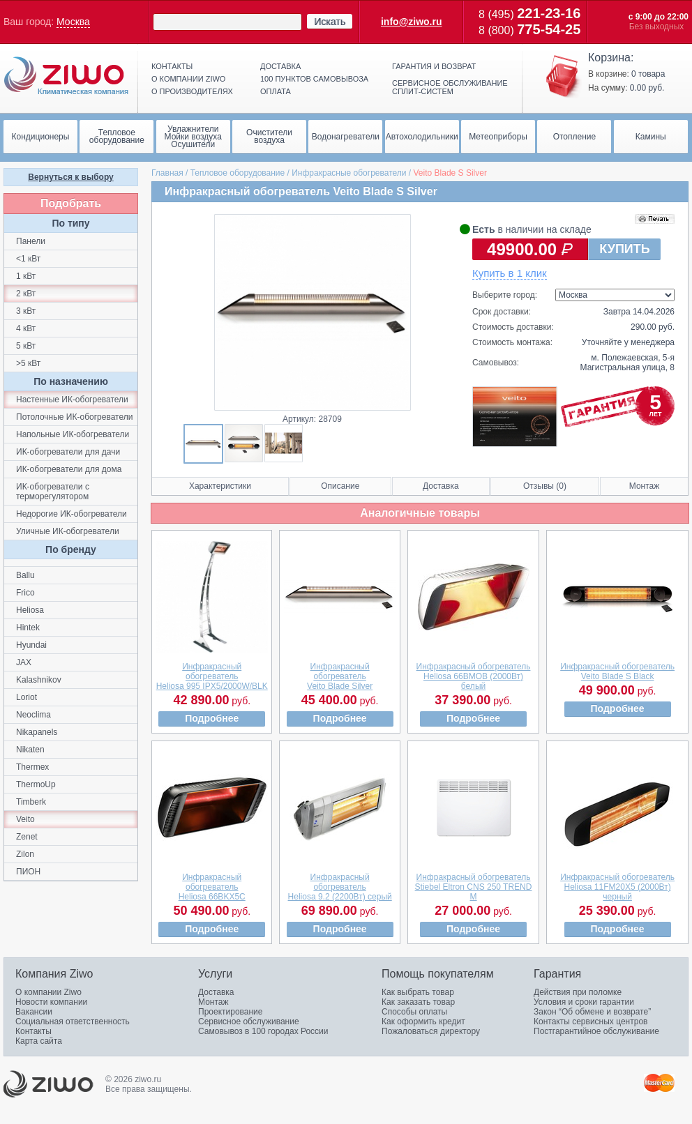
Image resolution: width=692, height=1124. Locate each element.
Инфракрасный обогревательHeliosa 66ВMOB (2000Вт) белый (473, 676)
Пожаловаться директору (431, 1031)
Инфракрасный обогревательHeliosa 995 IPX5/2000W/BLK (212, 676)
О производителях (192, 91)
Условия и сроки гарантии (584, 1002)
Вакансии (33, 1012)
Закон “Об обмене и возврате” (592, 1012)
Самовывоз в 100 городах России (263, 1031)
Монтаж (644, 486)
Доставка (280, 66)
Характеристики (220, 486)
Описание (340, 486)
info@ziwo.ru (411, 21)
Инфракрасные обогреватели (349, 173)
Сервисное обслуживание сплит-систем (450, 87)
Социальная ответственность (72, 1021)
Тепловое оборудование (237, 173)
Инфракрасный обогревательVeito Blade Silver (340, 676)
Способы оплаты (414, 1012)
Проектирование (230, 1012)
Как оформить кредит (423, 1021)
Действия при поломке (578, 992)
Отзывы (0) (544, 486)
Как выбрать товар (418, 992)
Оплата (275, 91)
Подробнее (212, 718)
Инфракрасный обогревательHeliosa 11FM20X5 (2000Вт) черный (617, 887)
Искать (329, 21)
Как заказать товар (418, 1002)
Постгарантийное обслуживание (596, 1031)
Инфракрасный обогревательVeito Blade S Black (617, 671)
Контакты (172, 66)
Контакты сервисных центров (590, 1021)
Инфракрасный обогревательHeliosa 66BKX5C (212, 887)
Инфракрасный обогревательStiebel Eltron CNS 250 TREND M (473, 887)
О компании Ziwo (48, 992)
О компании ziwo (188, 79)
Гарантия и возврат (434, 66)
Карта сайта (38, 1041)
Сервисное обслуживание (248, 1021)
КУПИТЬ (624, 249)
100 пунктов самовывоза (314, 79)
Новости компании (51, 1002)
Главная (167, 173)
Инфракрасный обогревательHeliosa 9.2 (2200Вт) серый (340, 887)
